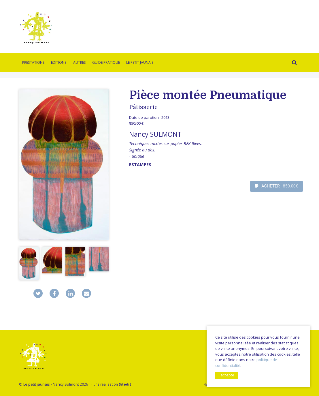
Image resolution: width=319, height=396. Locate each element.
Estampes (140, 164)
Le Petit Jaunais (140, 62)
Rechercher (293, 63)
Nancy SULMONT (155, 134)
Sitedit (125, 384)
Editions (59, 62)
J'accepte (226, 375)
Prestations (33, 62)
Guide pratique (106, 62)
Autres (79, 62)
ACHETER (276, 186)
